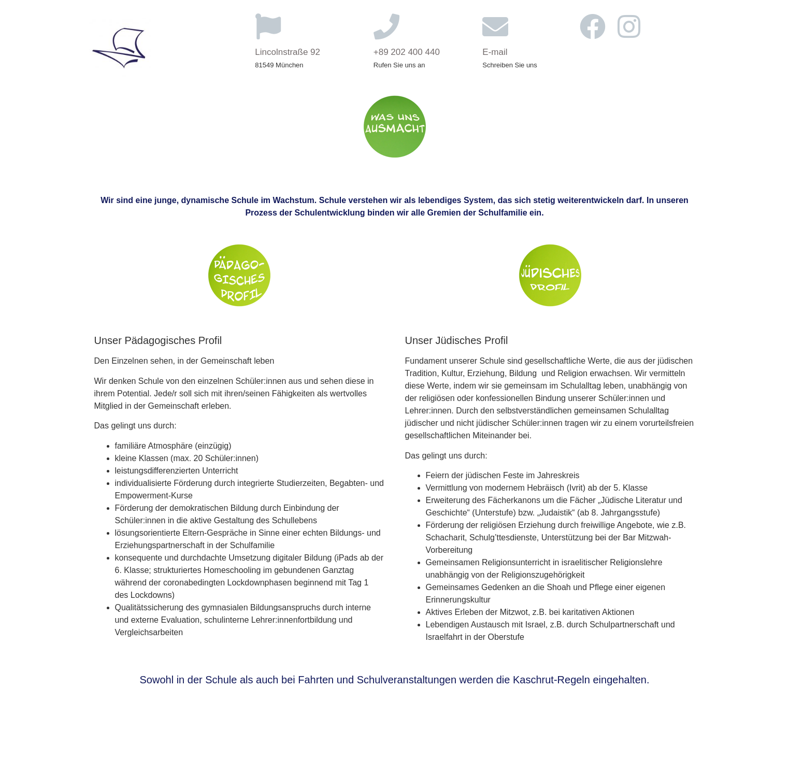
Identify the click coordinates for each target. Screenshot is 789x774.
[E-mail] (495, 26)
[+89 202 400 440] (386, 26)
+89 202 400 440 (407, 52)
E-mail (494, 52)
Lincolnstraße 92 (287, 52)
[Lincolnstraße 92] (268, 26)
